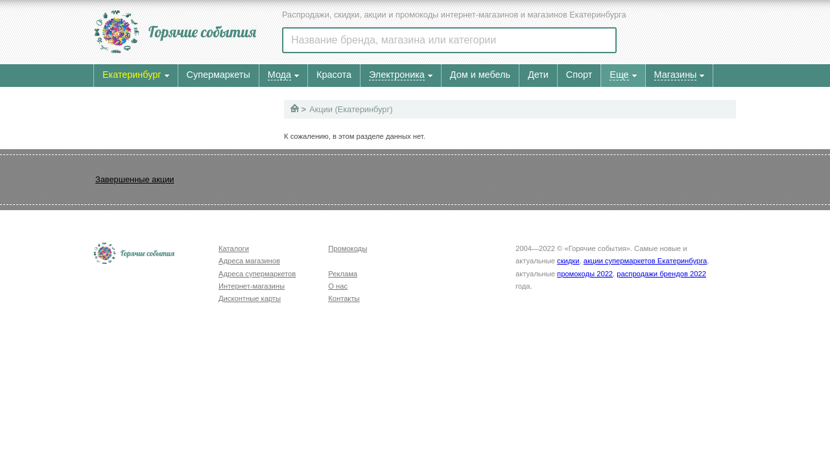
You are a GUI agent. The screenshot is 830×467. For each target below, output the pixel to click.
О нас (338, 286)
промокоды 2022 (585, 274)
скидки (568, 261)
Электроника (397, 74)
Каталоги (234, 248)
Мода (279, 74)
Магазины (675, 74)
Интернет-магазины (252, 286)
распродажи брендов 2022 (661, 274)
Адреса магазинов (249, 261)
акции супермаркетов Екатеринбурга (645, 261)
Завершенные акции (134, 179)
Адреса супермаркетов (257, 274)
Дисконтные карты (250, 298)
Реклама (342, 274)
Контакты (343, 298)
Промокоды (347, 248)
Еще (619, 74)
